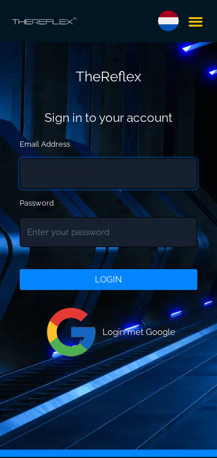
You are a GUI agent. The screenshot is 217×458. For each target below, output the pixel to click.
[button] (196, 21)
